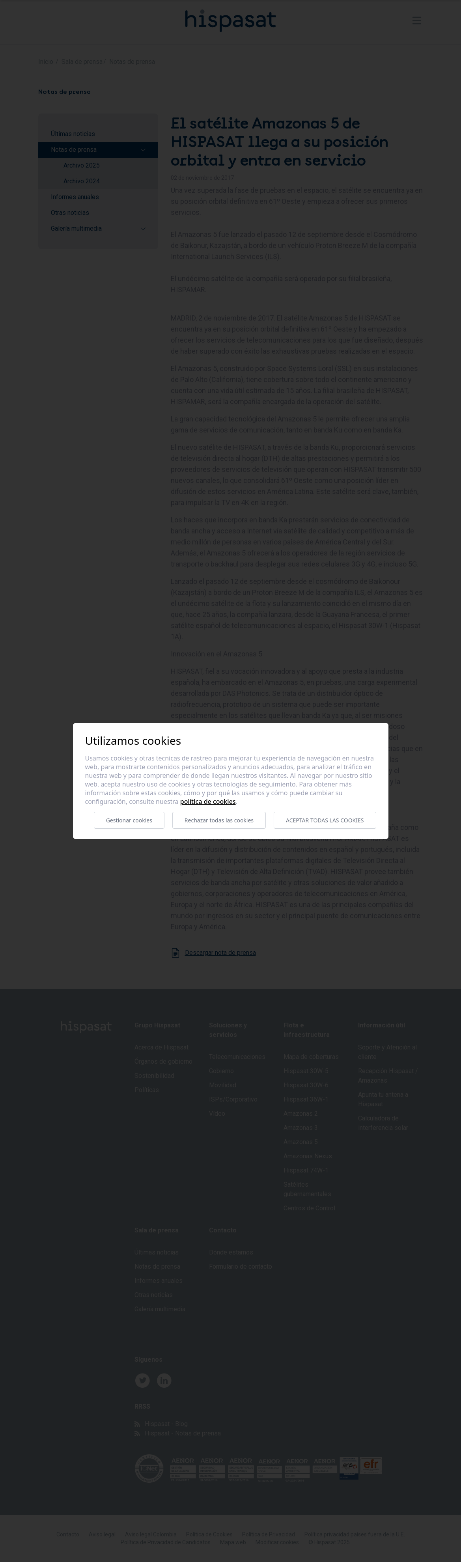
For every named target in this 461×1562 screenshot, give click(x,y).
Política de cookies (208, 801)
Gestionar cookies (129, 820)
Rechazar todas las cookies (219, 820)
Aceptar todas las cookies (325, 820)
